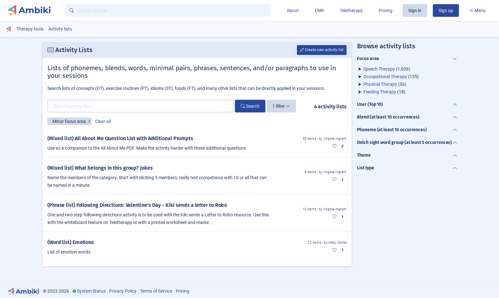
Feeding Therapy (379, 91)
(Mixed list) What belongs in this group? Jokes (100, 168)
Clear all (103, 121)
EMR (319, 10)
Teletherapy (351, 10)
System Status (91, 291)
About (293, 10)
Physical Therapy (380, 84)
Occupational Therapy (385, 76)
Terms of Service (156, 291)
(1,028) (386, 68)
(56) (384, 84)
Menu (477, 10)
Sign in (414, 10)
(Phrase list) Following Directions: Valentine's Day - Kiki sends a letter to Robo (137, 205)
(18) (384, 91)
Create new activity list (321, 50)
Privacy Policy (123, 291)
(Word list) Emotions (70, 242)
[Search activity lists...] (140, 106)
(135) (391, 76)
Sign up (446, 10)
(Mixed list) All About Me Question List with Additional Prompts (120, 138)
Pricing (385, 10)
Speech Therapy (379, 68)
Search (250, 106)
